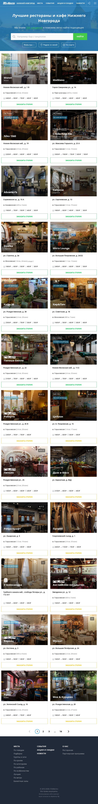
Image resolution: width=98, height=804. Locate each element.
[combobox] (49, 36)
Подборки (18, 753)
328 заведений (34, 27)
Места (17, 746)
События (41, 746)
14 (61, 731)
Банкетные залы (21, 781)
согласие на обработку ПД (51, 796)
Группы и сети (20, 757)
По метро (18, 777)
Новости (41, 753)
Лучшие (17, 774)
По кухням (18, 760)
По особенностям (21, 771)
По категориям (20, 764)
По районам (19, 767)
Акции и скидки (45, 750)
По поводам (19, 750)
